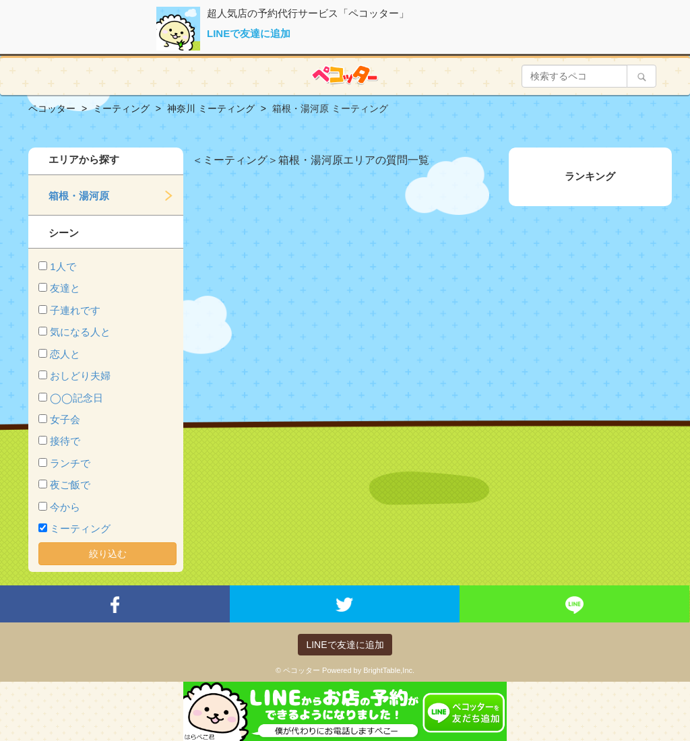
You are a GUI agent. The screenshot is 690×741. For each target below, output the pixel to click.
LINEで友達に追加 (248, 33)
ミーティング (80, 528)
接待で (65, 441)
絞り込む (108, 553)
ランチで (70, 463)
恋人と (65, 354)
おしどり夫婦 (80, 375)
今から (65, 507)
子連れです (75, 310)
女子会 (65, 419)
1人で (62, 266)
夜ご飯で (70, 484)
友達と (65, 288)
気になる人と (80, 331)
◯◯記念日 (76, 398)
